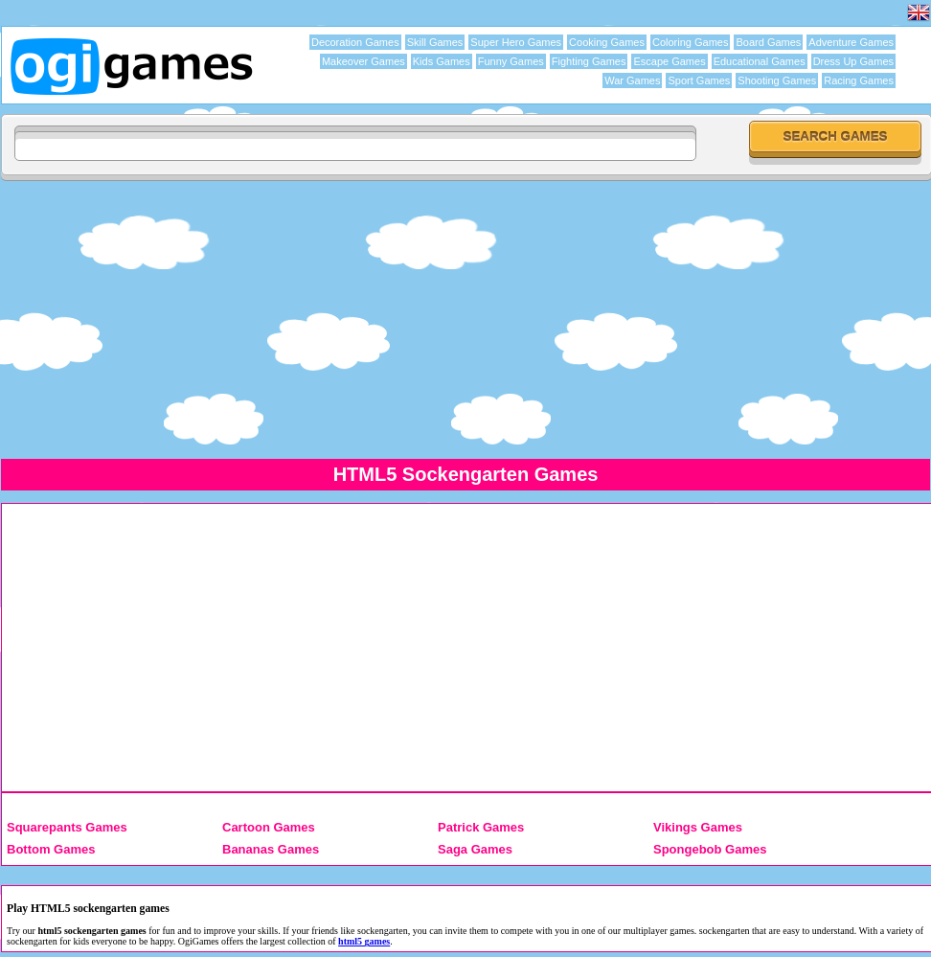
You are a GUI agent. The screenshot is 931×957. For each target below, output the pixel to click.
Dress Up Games (853, 61)
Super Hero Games (515, 42)
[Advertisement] (465, 319)
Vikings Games (697, 827)
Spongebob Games (709, 849)
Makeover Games (363, 61)
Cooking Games (607, 42)
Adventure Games (851, 42)
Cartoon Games (268, 827)
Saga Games (475, 849)
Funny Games (511, 61)
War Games (632, 80)
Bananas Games (270, 849)
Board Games (768, 42)
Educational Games (760, 61)
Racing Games (859, 80)
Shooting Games (777, 80)
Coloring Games (690, 42)
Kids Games (441, 61)
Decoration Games (355, 42)
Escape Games (669, 61)
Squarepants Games (67, 827)
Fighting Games (589, 61)
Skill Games (435, 42)
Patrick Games (481, 827)
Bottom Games (51, 849)
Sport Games (699, 80)
